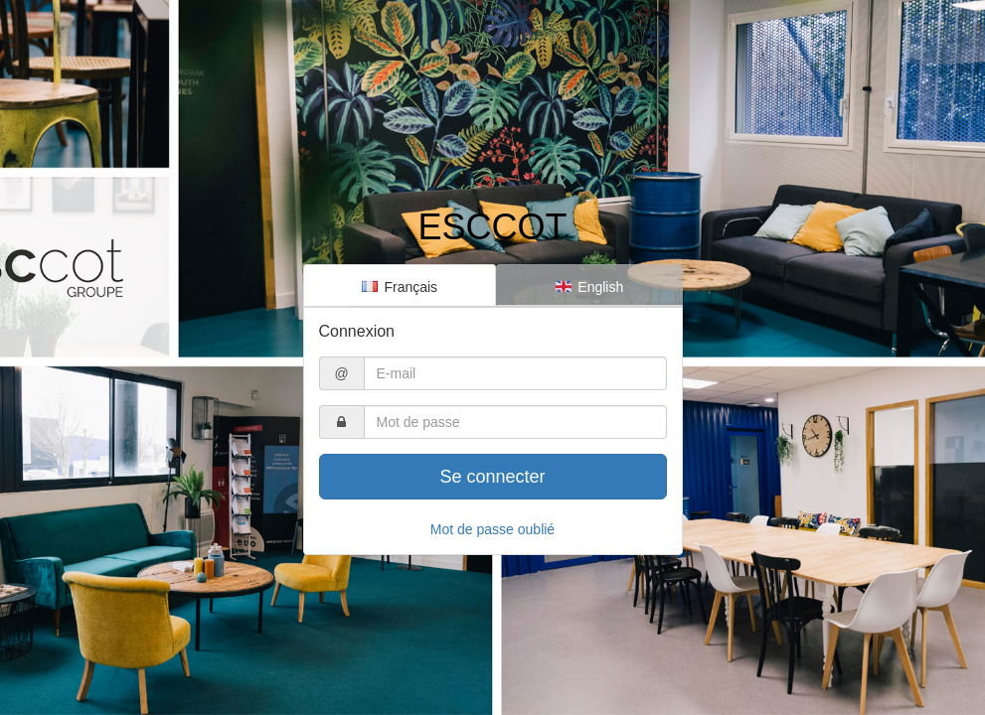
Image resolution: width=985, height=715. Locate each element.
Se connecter (492, 477)
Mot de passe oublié (492, 529)
